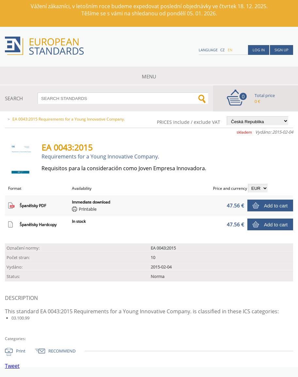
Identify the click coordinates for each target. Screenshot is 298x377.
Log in (259, 49)
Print (20, 351)
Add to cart (276, 205)
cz (222, 49)
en (230, 49)
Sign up (281, 49)
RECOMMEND (61, 351)
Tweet (12, 365)
